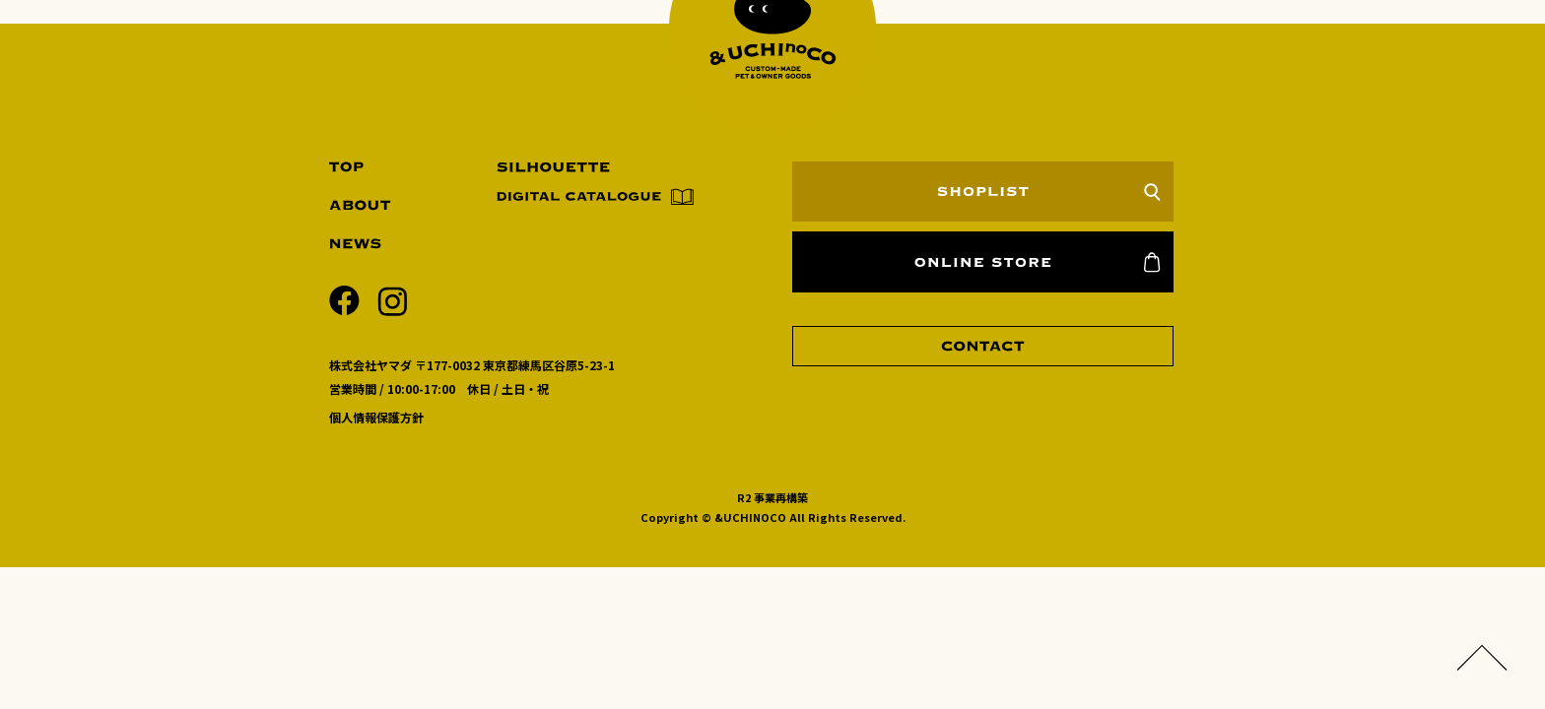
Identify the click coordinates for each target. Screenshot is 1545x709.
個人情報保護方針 (376, 417)
